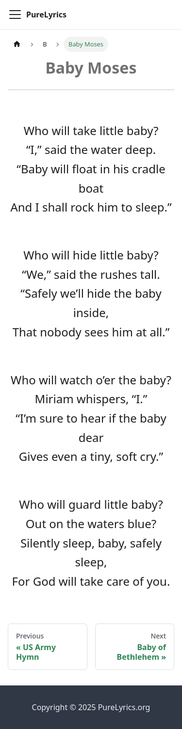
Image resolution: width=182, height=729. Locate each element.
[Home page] (17, 44)
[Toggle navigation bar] (15, 14)
